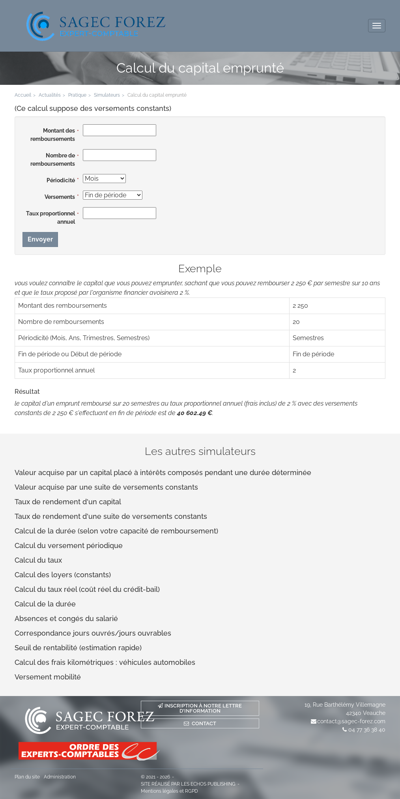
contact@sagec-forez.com (351, 721)
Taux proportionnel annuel (50, 217)
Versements (60, 197)
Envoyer (40, 239)
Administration (60, 777)
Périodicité (61, 180)
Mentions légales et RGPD (169, 791)
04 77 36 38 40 (366, 729)
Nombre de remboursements (52, 159)
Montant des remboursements (52, 134)
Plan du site (27, 777)
